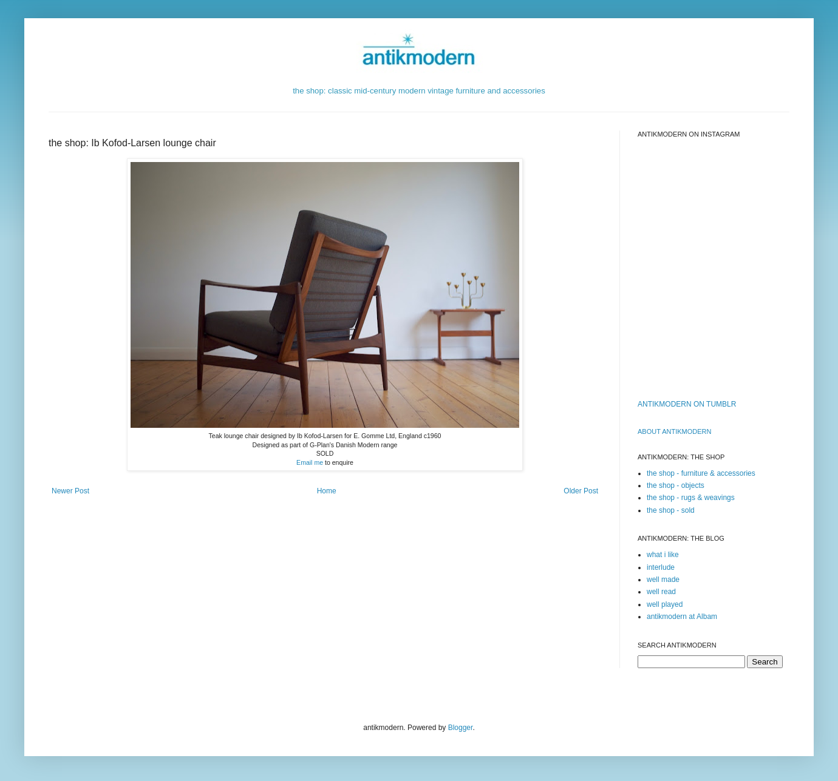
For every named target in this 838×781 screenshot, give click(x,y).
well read (661, 591)
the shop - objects (675, 485)
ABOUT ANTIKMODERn (674, 431)
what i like (663, 554)
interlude (661, 567)
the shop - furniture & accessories (701, 473)
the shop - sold (671, 510)
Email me (309, 462)
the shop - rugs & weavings (691, 497)
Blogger (460, 727)
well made (663, 579)
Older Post (581, 491)
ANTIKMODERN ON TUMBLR (687, 404)
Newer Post (70, 491)
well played (665, 604)
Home (326, 491)
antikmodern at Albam (682, 616)
